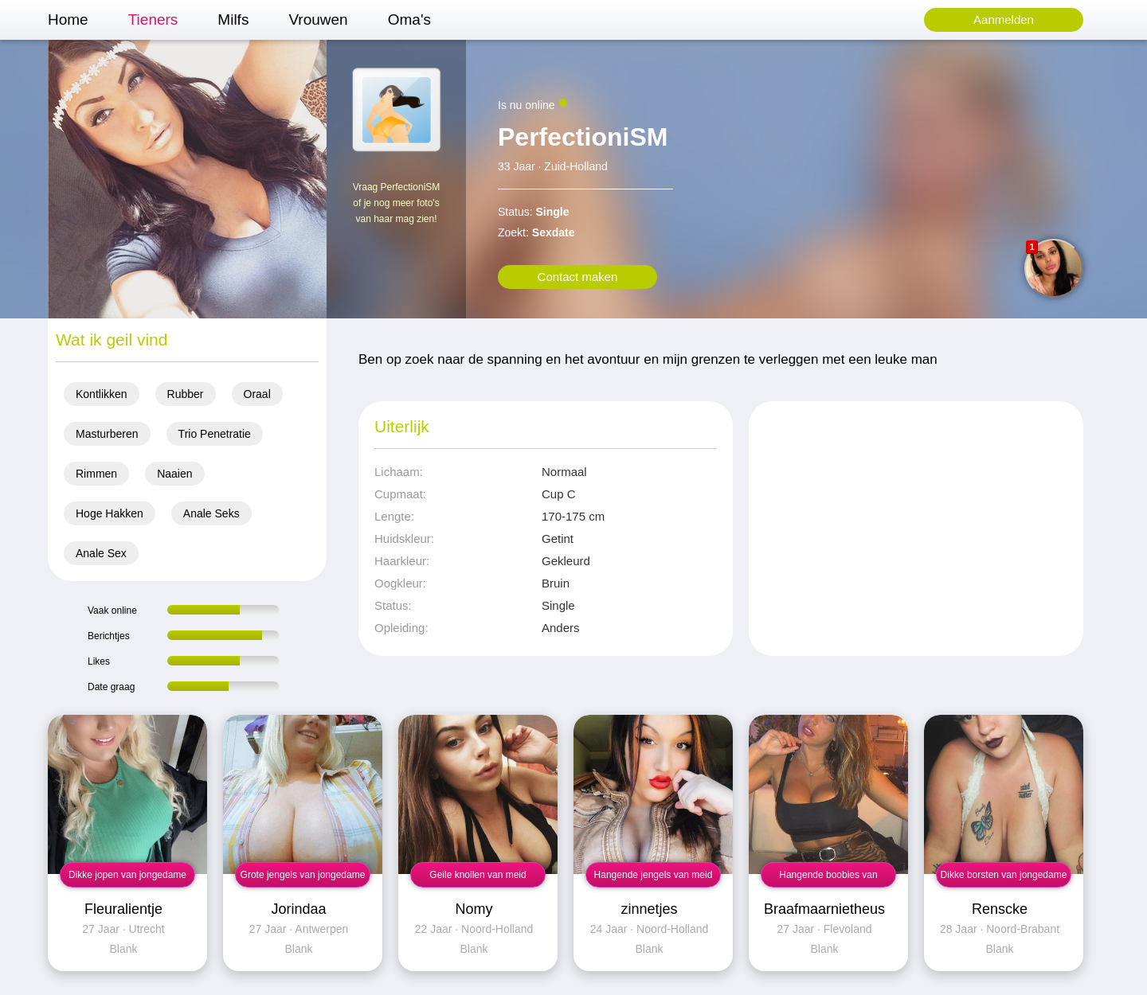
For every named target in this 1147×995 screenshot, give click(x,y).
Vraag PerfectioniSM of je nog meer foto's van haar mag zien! (396, 202)
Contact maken (578, 276)
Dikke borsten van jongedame (1004, 874)
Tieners (153, 19)
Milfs (233, 19)
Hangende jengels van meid (653, 874)
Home (68, 19)
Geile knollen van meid (477, 874)
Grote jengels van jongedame (303, 874)
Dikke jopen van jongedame (127, 874)
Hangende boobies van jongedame (828, 878)
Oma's (409, 19)
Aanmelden (1003, 19)
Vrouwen (317, 19)
